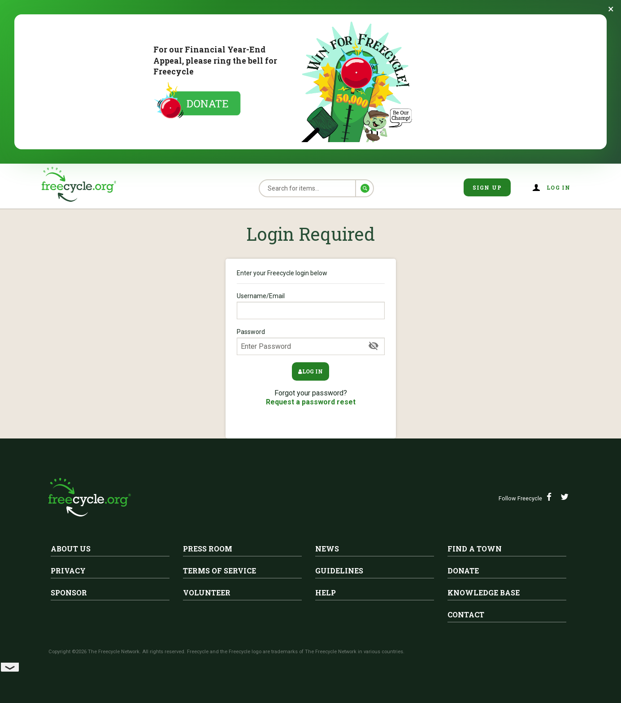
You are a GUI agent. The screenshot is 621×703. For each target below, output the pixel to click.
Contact (465, 614)
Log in (559, 187)
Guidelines (339, 570)
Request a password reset (311, 402)
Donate (463, 570)
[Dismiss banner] (611, 9)
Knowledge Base (483, 592)
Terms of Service (219, 570)
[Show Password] (373, 346)
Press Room (207, 548)
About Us (71, 548)
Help (325, 592)
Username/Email (311, 305)
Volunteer (206, 592)
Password (311, 341)
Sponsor (69, 592)
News (327, 548)
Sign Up (487, 187)
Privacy (68, 570)
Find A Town (474, 548)
